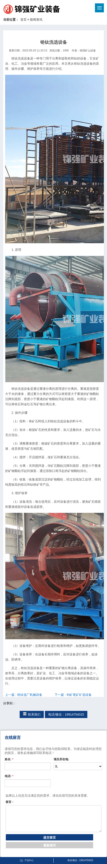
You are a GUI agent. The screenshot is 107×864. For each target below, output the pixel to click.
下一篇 (73, 694)
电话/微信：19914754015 (66, 714)
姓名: (9, 759)
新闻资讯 (36, 19)
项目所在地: (61, 759)
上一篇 (23, 694)
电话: (9, 776)
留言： (10, 802)
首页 (23, 19)
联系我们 (31, 714)
